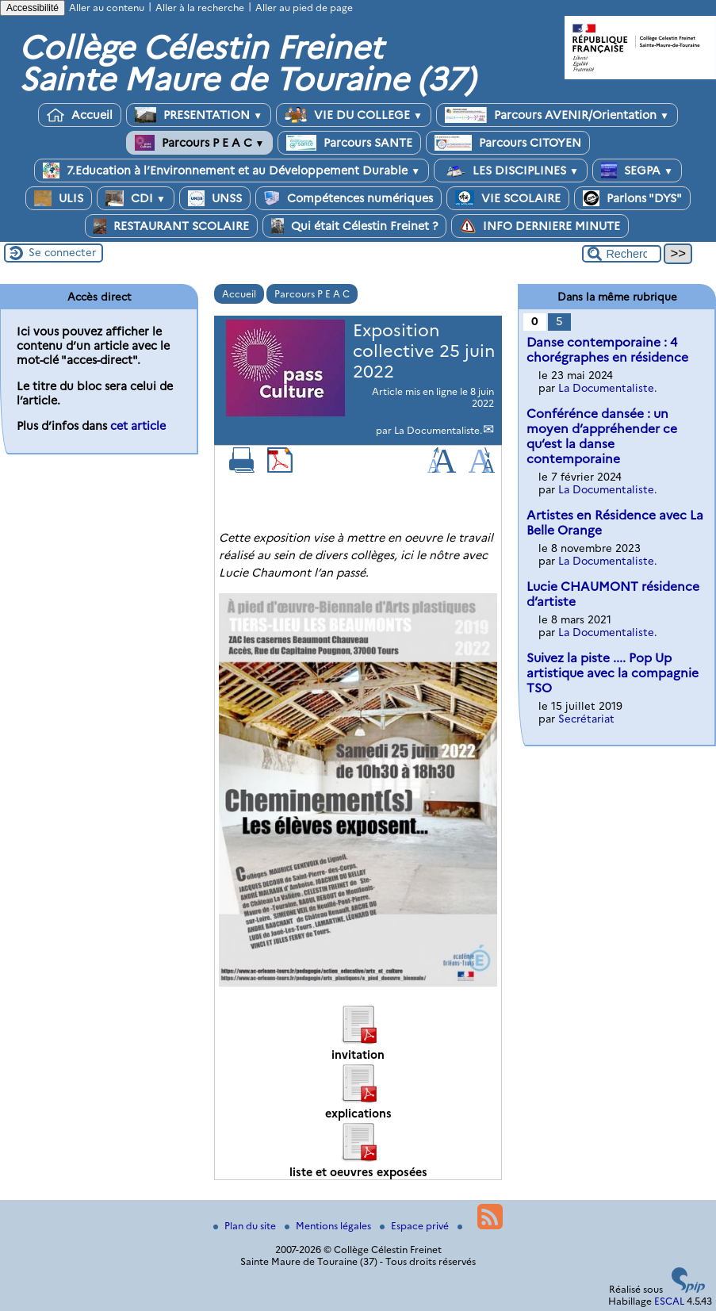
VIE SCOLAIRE (508, 198)
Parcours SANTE (349, 143)
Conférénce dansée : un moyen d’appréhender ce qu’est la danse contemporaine (601, 436)
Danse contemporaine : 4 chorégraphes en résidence (607, 350)
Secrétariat (586, 718)
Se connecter (62, 252)
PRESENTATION (198, 115)
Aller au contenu (106, 7)
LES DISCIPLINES (510, 170)
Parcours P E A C (200, 143)
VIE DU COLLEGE (354, 115)
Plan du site (245, 1226)
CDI (135, 198)
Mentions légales (329, 1226)
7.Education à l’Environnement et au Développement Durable (231, 170)
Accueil (80, 115)
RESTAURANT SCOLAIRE (171, 226)
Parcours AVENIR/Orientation (557, 115)
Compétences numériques (348, 198)
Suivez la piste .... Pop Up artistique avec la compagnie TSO (612, 673)
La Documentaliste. (438, 430)
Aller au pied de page (304, 7)
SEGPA (637, 170)
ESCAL (669, 1301)
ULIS (58, 198)
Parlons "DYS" (632, 198)
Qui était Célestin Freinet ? (354, 226)
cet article (138, 426)
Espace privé (415, 1226)
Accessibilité (32, 7)
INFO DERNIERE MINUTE (540, 226)
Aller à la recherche (199, 7)
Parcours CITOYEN (508, 143)
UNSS (215, 198)
